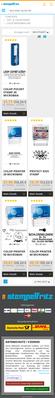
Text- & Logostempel (18, 19)
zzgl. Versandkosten (20, 109)
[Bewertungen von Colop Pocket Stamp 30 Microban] (10, 40)
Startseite (11, 16)
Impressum (44, 373)
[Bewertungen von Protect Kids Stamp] (36, 120)
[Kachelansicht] (45, 36)
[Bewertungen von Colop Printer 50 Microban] (10, 200)
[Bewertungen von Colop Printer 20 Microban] (10, 120)
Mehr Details (10, 113)
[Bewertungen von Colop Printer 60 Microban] (36, 200)
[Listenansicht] (39, 36)
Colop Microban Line (19, 23)
